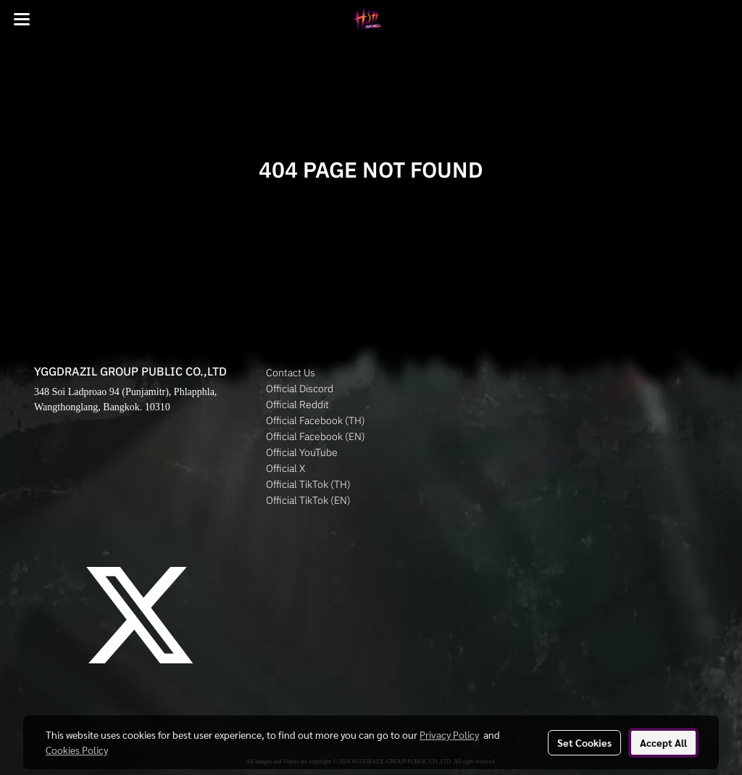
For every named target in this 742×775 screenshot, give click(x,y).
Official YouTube (302, 452)
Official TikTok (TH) (308, 484)
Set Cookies (584, 742)
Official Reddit (297, 404)
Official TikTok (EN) (308, 500)
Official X (285, 468)
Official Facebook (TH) (315, 420)
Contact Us (290, 372)
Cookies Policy (77, 749)
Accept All (663, 742)
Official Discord (299, 388)
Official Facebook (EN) (315, 436)
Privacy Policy (449, 734)
